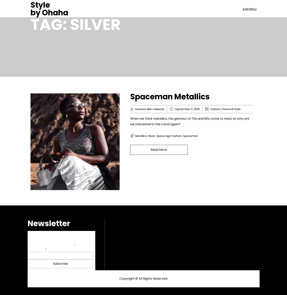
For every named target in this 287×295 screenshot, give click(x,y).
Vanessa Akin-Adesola (149, 109)
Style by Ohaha (49, 8)
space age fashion (169, 136)
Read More (159, 150)
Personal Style (231, 109)
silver (151, 136)
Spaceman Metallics (170, 96)
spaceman (190, 136)
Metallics (141, 136)
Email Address (37, 249)
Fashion (216, 109)
